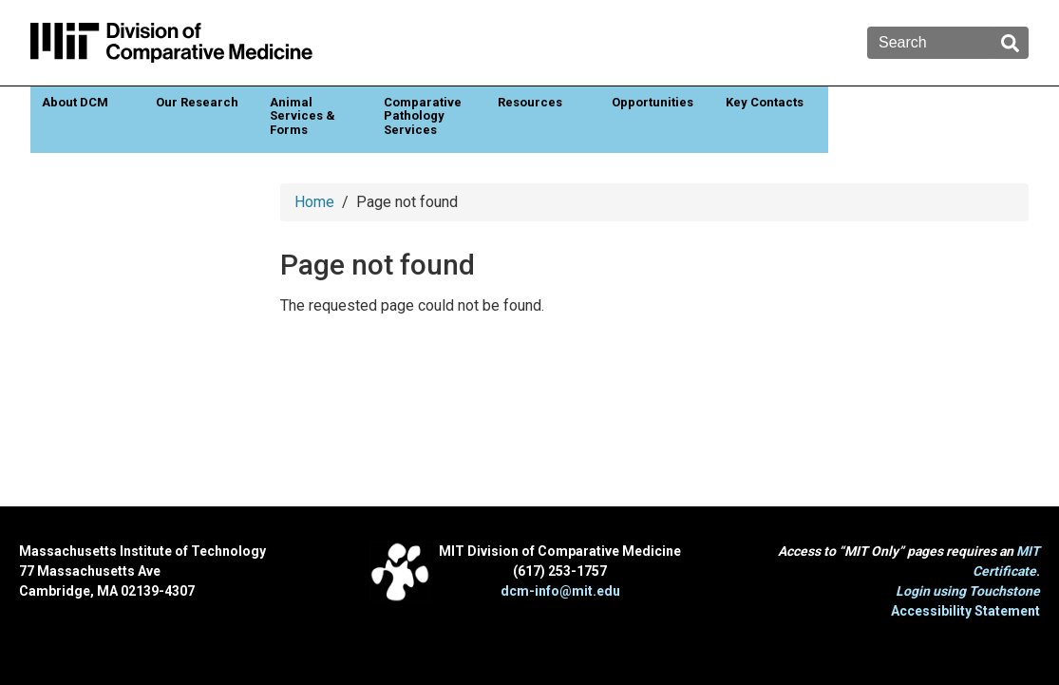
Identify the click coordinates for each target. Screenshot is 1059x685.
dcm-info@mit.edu (560, 591)
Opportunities (652, 102)
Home (314, 202)
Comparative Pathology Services (423, 116)
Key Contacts (765, 102)
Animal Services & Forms (302, 116)
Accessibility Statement (965, 610)
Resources (530, 102)
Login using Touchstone (968, 591)
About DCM (75, 102)
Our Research (197, 102)
